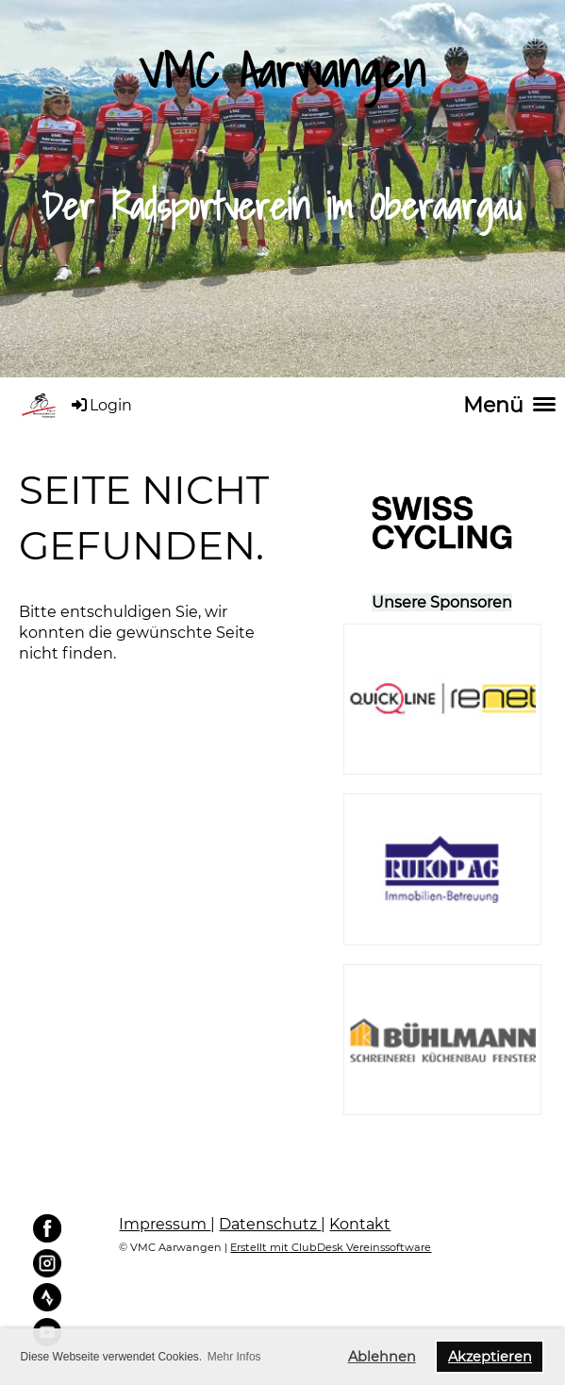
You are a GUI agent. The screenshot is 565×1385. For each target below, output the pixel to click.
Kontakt (360, 1224)
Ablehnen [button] (382, 1356)
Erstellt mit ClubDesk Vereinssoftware (330, 1247)
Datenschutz (270, 1224)
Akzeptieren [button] (490, 1356)
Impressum (164, 1224)
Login (100, 405)
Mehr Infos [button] (234, 1356)
